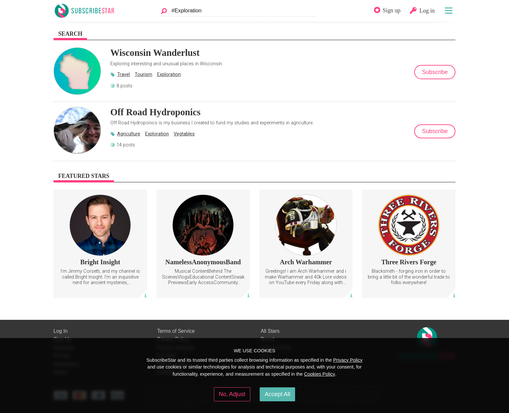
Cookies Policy (319, 374)
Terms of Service (176, 331)
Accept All (277, 394)
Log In (61, 331)
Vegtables (184, 134)
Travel (123, 74)
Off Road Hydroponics (155, 112)
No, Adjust (232, 394)
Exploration (169, 74)
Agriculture (128, 134)
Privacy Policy (348, 360)
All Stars (270, 331)
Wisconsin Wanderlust (155, 52)
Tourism (143, 74)
